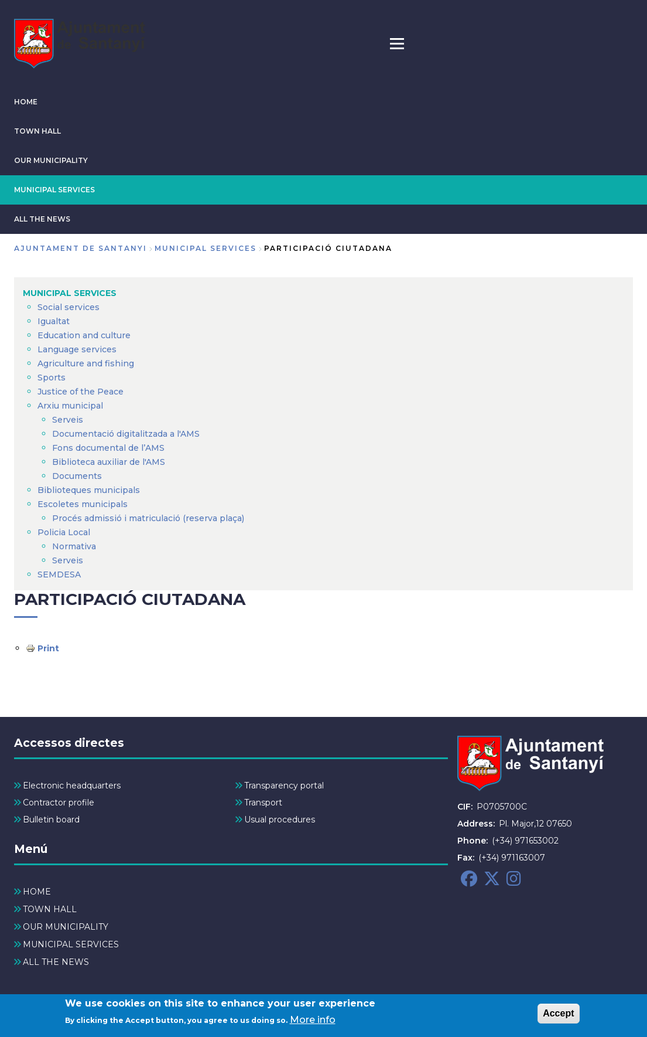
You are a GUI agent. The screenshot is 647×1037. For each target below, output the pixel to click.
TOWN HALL (37, 131)
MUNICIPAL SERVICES (54, 189)
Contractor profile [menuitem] (58, 802)
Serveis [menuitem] (67, 419)
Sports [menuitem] (51, 377)
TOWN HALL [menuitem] (50, 909)
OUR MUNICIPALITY (51, 160)
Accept (558, 1016)
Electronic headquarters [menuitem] (72, 785)
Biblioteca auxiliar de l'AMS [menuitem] (108, 462)
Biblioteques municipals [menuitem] (88, 490)
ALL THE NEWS (42, 219)
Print (48, 648)
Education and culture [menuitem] (84, 335)
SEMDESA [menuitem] (59, 574)
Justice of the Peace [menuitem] (80, 391)
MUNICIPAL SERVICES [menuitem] (70, 293)
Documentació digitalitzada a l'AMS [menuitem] (126, 434)
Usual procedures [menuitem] (279, 819)
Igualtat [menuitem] (53, 321)
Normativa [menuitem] (74, 546)
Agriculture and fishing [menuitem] (85, 363)
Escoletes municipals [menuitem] (82, 504)
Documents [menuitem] (77, 476)
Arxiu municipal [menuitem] (70, 405)
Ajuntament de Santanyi (80, 248)
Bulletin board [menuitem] (51, 819)
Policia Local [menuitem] (63, 532)
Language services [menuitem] (77, 349)
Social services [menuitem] (68, 307)
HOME (25, 101)
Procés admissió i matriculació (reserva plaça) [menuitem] (148, 518)
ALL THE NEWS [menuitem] (56, 962)
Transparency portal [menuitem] (284, 785)
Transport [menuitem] (263, 802)
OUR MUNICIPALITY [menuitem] (65, 927)
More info (313, 1022)
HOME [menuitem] (37, 892)
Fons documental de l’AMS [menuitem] (108, 448)
